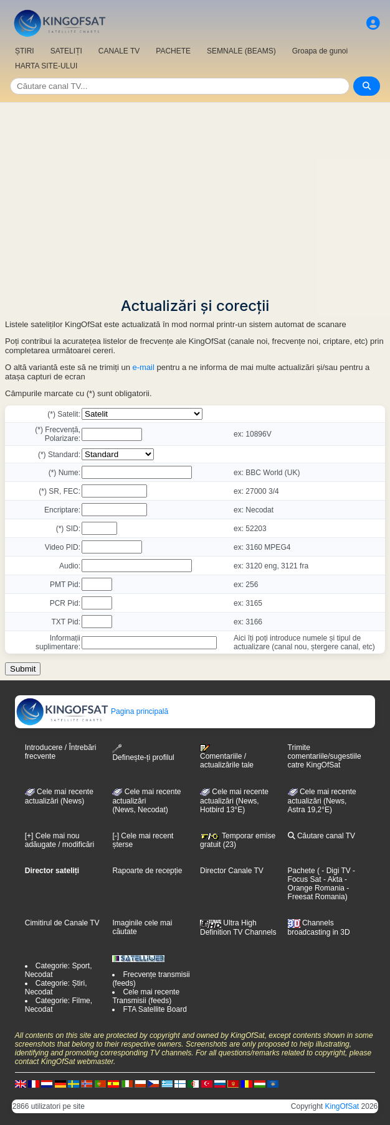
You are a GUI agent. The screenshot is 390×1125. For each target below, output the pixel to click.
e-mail (143, 367)
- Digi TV (335, 870)
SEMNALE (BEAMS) (241, 51)
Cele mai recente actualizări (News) (59, 796)
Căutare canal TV (322, 835)
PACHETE (173, 51)
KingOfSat (342, 1106)
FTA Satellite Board (155, 1009)
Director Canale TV (232, 870)
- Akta (332, 879)
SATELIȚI (66, 51)
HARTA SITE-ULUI (46, 66)
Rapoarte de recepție (147, 870)
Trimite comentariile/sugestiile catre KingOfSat (324, 756)
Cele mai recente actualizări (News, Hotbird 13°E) (234, 801)
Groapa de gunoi (320, 51)
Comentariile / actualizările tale (227, 756)
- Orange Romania (317, 883)
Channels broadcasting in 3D (319, 928)
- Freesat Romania (319, 892)
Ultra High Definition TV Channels (238, 927)
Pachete (301, 870)
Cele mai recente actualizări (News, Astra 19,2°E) (322, 801)
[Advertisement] (195, 196)
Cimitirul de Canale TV (62, 923)
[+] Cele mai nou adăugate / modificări (59, 840)
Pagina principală (92, 711)
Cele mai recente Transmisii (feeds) (145, 996)
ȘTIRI (24, 51)
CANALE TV (119, 51)
